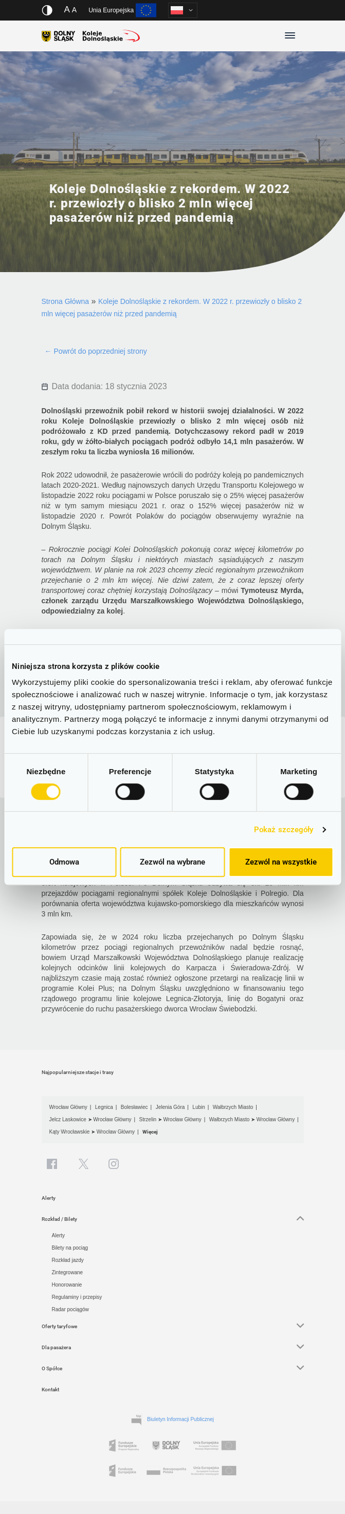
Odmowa (64, 862)
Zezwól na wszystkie (281, 862)
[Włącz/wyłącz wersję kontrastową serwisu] (47, 10)
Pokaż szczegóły (284, 829)
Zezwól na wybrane (172, 862)
